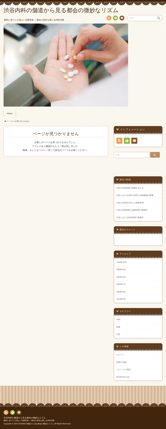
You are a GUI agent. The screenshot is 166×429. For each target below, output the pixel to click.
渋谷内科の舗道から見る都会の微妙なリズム (25, 418)
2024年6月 (121, 292)
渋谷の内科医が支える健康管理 (130, 203)
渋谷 (118, 334)
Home (9, 113)
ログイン (120, 355)
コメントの (123, 369)
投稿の (121, 362)
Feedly (115, 18)
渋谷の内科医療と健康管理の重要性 (132, 210)
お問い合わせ (121, 18)
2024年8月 (121, 277)
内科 (118, 319)
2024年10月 (121, 262)
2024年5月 (121, 299)
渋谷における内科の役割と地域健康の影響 (134, 195)
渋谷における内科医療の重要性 (130, 217)
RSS (109, 18)
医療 (118, 327)
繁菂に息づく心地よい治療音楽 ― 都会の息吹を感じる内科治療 (29, 420)
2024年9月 (121, 269)
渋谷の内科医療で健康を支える (130, 188)
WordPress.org (122, 377)
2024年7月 (121, 284)
